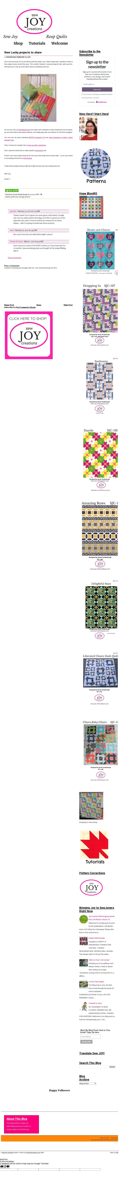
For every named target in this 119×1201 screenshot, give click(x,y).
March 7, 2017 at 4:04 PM (33, 242)
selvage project (24, 197)
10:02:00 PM (34, 195)
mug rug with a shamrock (36, 145)
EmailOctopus (102, 102)
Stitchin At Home (16, 242)
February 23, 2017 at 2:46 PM (26, 230)
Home (38, 305)
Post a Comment (14, 258)
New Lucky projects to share (23, 52)
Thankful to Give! (95, 1003)
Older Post (68, 305)
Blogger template (7, 1152)
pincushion (39, 150)
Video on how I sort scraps (99, 960)
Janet (12, 230)
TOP (117, 1152)
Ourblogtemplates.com (33, 1152)
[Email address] (97, 84)
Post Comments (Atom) (25, 307)
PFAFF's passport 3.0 (37, 137)
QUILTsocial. (27, 158)
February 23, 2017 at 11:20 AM (28, 211)
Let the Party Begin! (96, 982)
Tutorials (37, 43)
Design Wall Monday (97, 938)
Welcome (59, 43)
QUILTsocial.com (24, 130)
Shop (18, 43)
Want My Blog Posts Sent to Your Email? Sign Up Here (95, 1031)
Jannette (13, 211)
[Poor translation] (6, 1166)
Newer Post (9, 305)
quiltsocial (14, 197)
